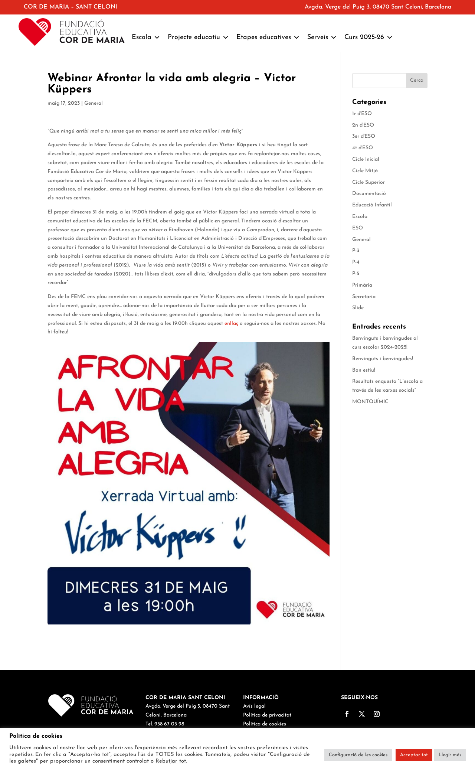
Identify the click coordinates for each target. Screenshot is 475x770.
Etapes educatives (268, 37)
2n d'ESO (363, 125)
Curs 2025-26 (368, 37)
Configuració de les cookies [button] (358, 755)
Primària (362, 285)
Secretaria (364, 297)
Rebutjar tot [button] (170, 761)
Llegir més (450, 755)
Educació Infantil (372, 205)
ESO (357, 228)
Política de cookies (264, 724)
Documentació (369, 193)
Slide (358, 308)
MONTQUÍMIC (370, 402)
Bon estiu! (363, 370)
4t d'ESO (362, 148)
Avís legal (254, 706)
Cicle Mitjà (365, 171)
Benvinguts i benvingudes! (382, 359)
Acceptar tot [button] (414, 755)
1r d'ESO (362, 114)
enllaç (231, 323)
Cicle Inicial (365, 159)
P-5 (355, 274)
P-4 (356, 262)
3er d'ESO (363, 136)
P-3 (355, 251)
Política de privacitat (267, 715)
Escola (146, 37)
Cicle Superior (368, 182)
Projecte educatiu (198, 37)
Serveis (322, 37)
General (93, 103)
